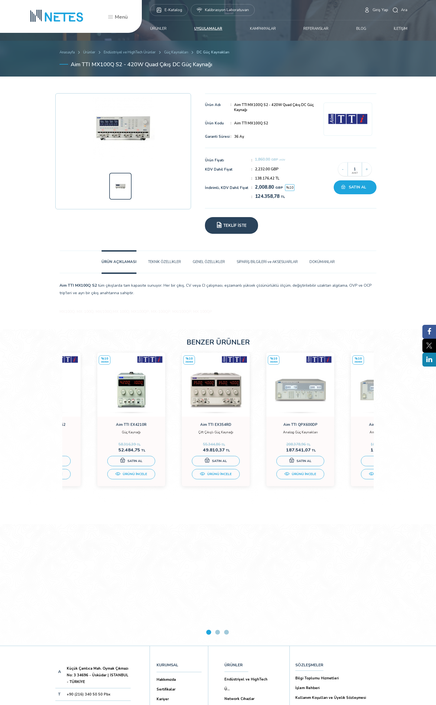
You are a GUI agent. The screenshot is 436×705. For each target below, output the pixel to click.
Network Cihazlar (239, 579)
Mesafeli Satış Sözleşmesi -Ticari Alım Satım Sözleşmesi (333, 622)
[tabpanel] (101, 426)
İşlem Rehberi (307, 568)
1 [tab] (208, 512)
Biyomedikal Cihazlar (242, 598)
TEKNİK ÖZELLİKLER (164, 261)
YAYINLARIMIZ (237, 624)
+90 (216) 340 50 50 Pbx (88, 575)
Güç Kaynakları (176, 52)
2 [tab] (217, 512)
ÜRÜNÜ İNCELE (101, 479)
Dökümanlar (167, 599)
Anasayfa (67, 52)
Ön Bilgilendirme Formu (316, 607)
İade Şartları (305, 646)
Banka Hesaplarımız (173, 608)
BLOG (361, 28)
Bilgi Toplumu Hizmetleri (317, 558)
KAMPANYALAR (263, 28)
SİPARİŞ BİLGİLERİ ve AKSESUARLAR (267, 261)
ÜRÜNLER (158, 28)
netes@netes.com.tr (84, 587)
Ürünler (89, 52)
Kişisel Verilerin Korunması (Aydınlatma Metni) (335, 597)
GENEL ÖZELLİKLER (209, 261)
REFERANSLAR (315, 28)
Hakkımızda (166, 560)
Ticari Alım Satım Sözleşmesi (320, 636)
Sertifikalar (166, 570)
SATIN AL (357, 187)
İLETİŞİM (400, 28)
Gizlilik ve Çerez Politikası (317, 588)
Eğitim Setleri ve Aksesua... (248, 589)
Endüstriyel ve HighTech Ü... (245, 564)
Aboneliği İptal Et (97, 623)
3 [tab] (226, 512)
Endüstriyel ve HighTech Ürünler (130, 52)
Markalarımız (167, 589)
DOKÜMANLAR (322, 261)
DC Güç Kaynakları (213, 52)
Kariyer (163, 579)
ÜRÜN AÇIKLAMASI (119, 261)
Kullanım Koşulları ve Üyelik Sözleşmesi (330, 578)
